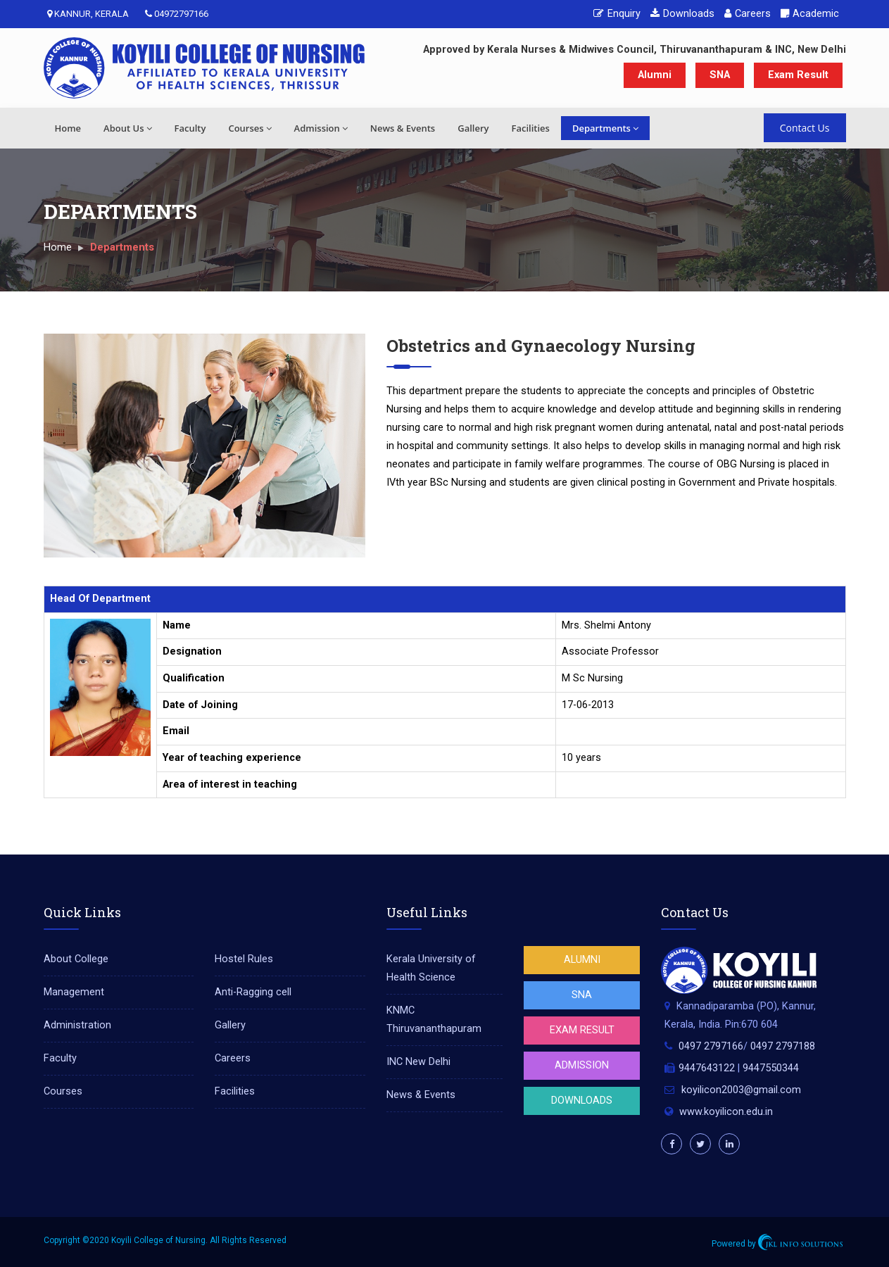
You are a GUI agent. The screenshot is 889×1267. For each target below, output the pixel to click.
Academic (810, 14)
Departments (605, 128)
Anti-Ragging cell (253, 992)
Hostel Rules (244, 959)
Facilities (530, 128)
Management (74, 992)
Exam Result (798, 75)
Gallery (473, 128)
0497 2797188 (782, 1046)
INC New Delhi (418, 1062)
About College (76, 959)
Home (68, 128)
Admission (321, 128)
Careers (747, 14)
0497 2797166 (711, 1046)
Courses (249, 128)
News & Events (402, 128)
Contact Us (805, 127)
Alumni (655, 75)
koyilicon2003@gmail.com (741, 1090)
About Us (127, 128)
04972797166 (176, 13)
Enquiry (617, 14)
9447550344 (771, 1068)
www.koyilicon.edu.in (726, 1112)
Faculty (190, 128)
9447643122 (707, 1068)
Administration (77, 1025)
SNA (720, 75)
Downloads (682, 14)
